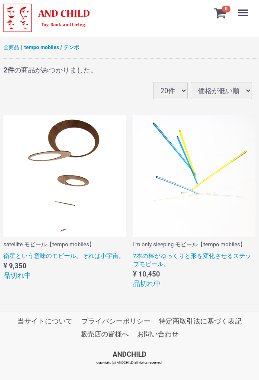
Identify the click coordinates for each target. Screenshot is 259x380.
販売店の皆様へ (104, 334)
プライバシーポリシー (115, 321)
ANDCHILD (130, 354)
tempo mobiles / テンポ (51, 47)
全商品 (11, 47)
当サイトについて (45, 321)
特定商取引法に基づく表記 (200, 321)
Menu (244, 8)
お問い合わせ (158, 334)
